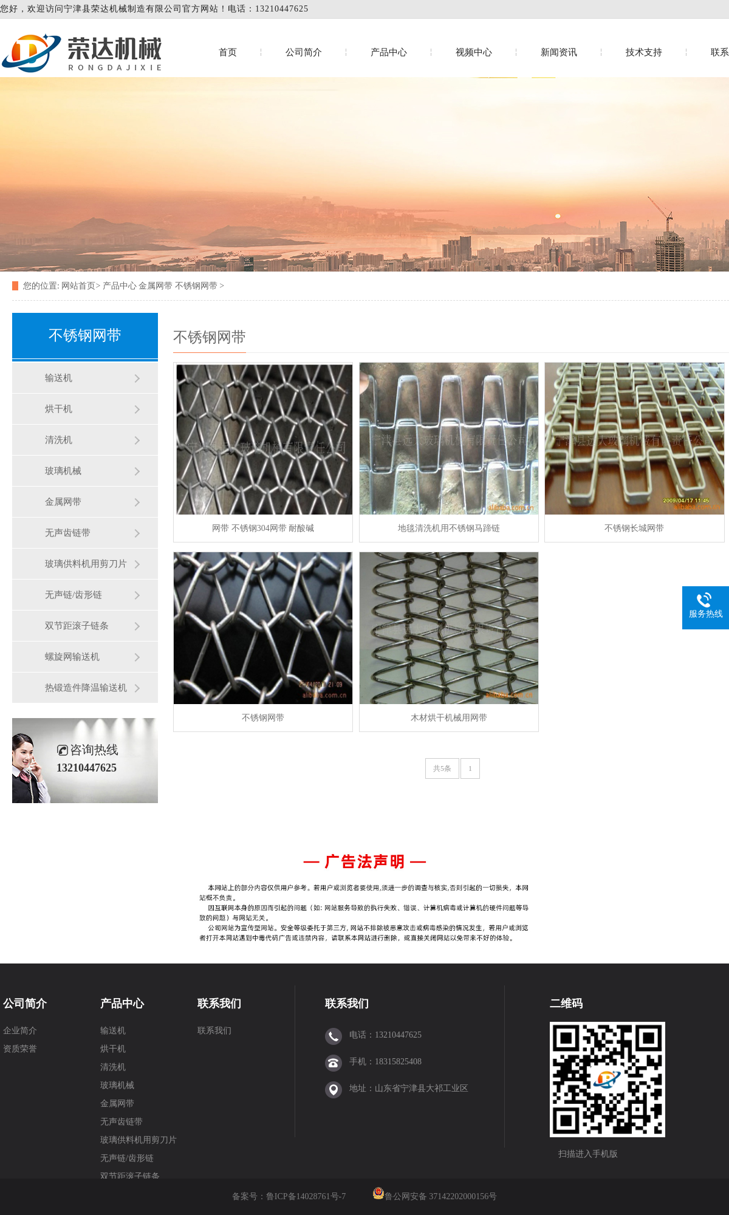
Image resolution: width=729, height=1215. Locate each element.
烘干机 (58, 409)
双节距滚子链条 (77, 626)
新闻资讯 (559, 52)
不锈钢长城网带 (634, 528)
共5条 (442, 768)
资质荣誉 (20, 1048)
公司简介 (304, 52)
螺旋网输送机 (72, 657)
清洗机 (58, 440)
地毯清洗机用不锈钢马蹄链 (449, 528)
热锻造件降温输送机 (86, 688)
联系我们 (219, 1004)
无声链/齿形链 (73, 595)
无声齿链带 (68, 533)
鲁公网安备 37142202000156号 (441, 1196)
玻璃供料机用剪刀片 (86, 564)
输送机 (58, 378)
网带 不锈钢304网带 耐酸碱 (263, 528)
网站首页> (80, 285)
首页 (228, 52)
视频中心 (474, 52)
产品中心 (389, 52)
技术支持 (644, 52)
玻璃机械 (63, 471)
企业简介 (20, 1030)
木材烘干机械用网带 (449, 717)
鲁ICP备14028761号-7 (307, 1196)
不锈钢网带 (196, 285)
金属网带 (156, 285)
